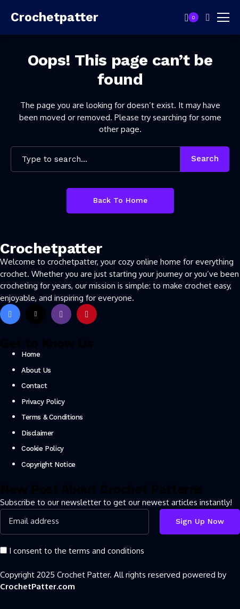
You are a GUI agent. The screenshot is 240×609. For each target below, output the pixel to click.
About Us (36, 370)
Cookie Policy (42, 448)
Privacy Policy (43, 402)
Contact (34, 386)
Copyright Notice (48, 464)
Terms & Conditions (52, 417)
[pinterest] (87, 314)
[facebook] (10, 314)
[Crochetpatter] (43, 17)
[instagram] (61, 314)
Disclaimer (37, 433)
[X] (36, 314)
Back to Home (120, 200)
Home (30, 354)
